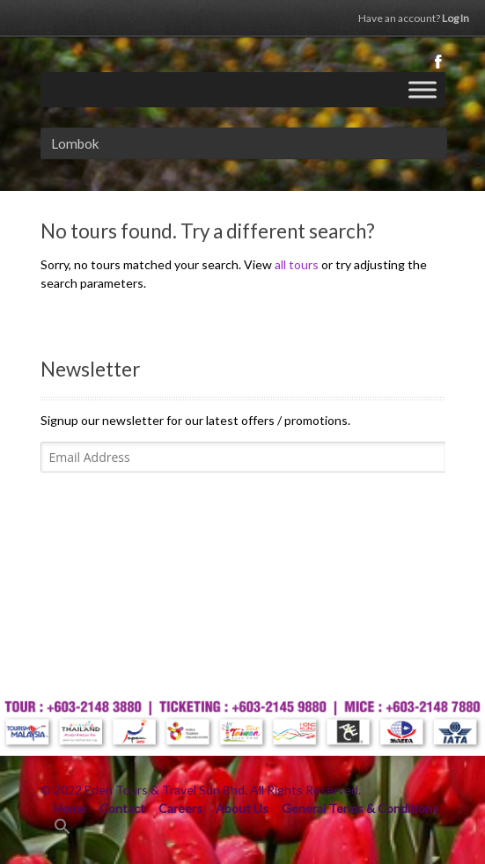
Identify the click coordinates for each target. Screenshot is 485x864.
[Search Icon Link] (62, 830)
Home (70, 808)
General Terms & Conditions (360, 808)
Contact (122, 808)
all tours (297, 264)
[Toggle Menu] (422, 89)
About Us (242, 808)
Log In (413, 18)
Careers (180, 808)
